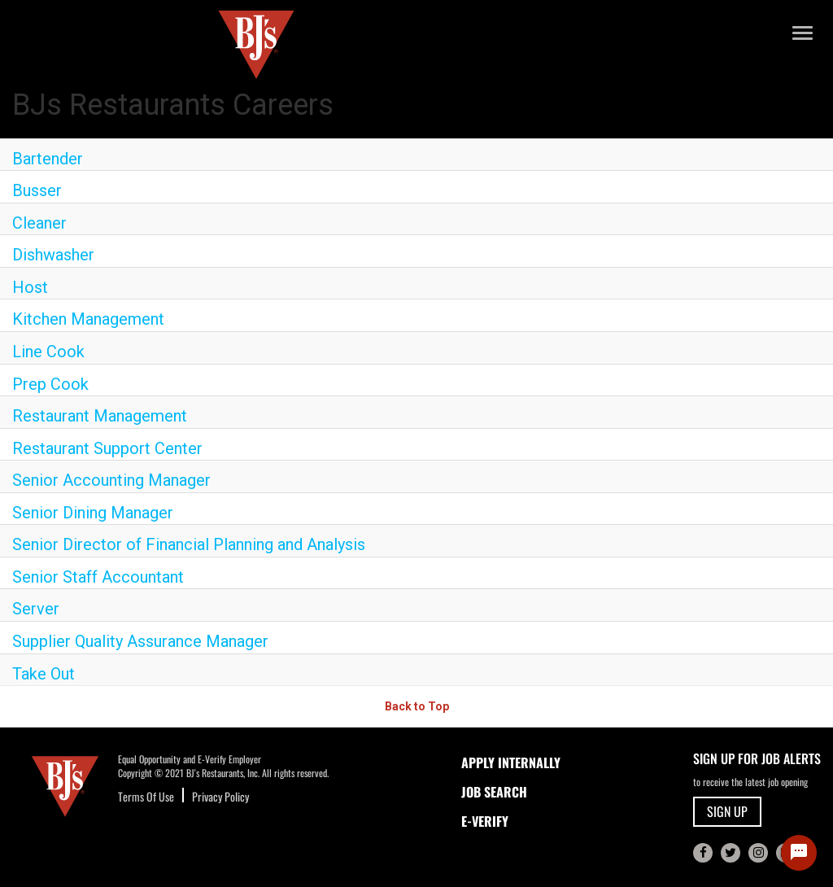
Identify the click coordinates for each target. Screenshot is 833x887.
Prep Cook (50, 384)
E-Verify (484, 821)
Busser (37, 190)
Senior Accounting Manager (111, 480)
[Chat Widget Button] (799, 853)
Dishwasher (53, 254)
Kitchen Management (88, 319)
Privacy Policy (220, 796)
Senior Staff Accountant (98, 577)
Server (35, 608)
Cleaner (39, 223)
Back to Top (417, 706)
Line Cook (48, 351)
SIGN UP (727, 811)
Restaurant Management (99, 416)
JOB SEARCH (494, 792)
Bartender (47, 158)
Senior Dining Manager (92, 512)
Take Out (43, 674)
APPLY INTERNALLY (510, 762)
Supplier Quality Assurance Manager (140, 641)
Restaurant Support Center (107, 448)
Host (30, 287)
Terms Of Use (146, 796)
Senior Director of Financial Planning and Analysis (188, 544)
